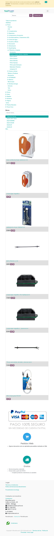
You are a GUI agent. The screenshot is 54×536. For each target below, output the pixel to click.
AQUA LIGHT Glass (12, 118)
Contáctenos (8, 498)
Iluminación (11, 75)
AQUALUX (9, 127)
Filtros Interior (13, 56)
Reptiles (9, 96)
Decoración (12, 43)
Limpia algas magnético (12, 193)
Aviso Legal (30, 532)
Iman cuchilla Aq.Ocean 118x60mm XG (17, 160)
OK (46, 2)
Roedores (9, 98)
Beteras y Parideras (13, 73)
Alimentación (12, 46)
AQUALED (9, 125)
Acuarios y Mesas (13, 41)
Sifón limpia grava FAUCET (13, 396)
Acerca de (17, 516)
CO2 (9, 29)
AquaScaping (12, 48)
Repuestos (11, 33)
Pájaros (9, 100)
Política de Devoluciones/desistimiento (15, 486)
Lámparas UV (13, 69)
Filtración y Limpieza (14, 50)
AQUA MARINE (11, 120)
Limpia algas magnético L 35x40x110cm (17, 328)
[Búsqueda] (30, 15)
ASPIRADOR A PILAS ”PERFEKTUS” (15, 227)
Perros (8, 92)
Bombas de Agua (13, 83)
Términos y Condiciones (11, 485)
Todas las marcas (11, 116)
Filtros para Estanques (16, 65)
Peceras (10, 27)
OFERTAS (8, 22)
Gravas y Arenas (13, 71)
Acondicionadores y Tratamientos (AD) (19, 37)
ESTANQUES (12, 77)
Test (9, 88)
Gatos (8, 94)
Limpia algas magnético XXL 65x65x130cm (18, 294)
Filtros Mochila (14, 60)
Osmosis (10, 86)
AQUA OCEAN (10, 122)
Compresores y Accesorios (16, 35)
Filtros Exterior (13, 58)
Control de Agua (13, 39)
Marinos (11, 79)
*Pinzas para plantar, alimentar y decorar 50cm (19, 362)
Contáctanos (11, 523)
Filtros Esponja (14, 62)
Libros (9, 90)
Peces (8, 25)
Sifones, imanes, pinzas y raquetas (19, 54)
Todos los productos (11, 20)
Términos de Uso (36, 530)
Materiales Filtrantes (15, 67)
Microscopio (11, 81)
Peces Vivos (10, 107)
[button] (38, 15)
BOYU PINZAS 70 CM (12, 261)
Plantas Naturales (11, 105)
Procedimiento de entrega (12, 490)
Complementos (13, 31)
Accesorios (13, 52)
